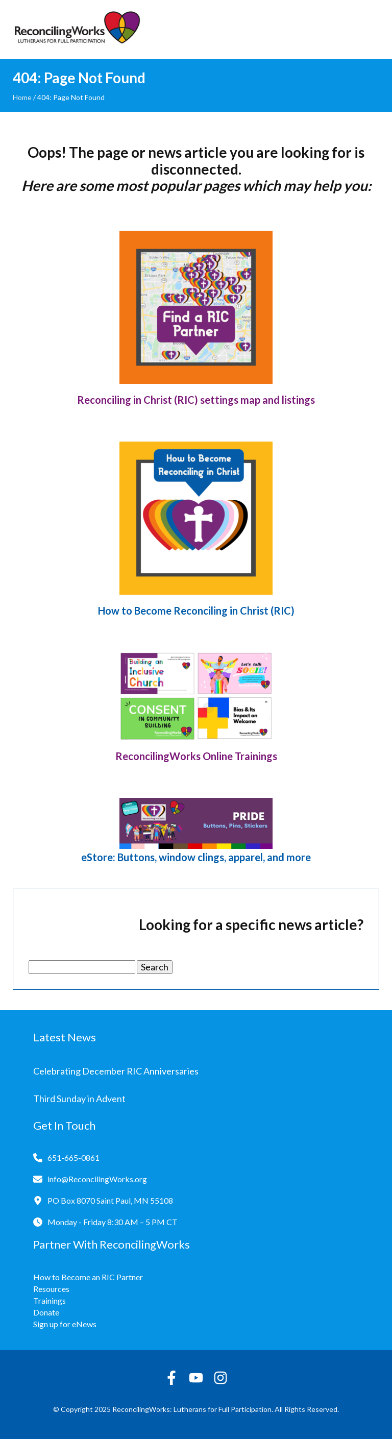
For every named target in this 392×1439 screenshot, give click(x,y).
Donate (46, 1312)
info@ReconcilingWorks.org (97, 1179)
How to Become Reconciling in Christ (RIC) (196, 610)
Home (22, 97)
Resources (51, 1289)
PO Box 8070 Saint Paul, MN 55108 (110, 1200)
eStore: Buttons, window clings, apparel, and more (196, 857)
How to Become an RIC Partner (88, 1277)
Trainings (49, 1300)
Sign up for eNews (64, 1324)
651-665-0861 (73, 1157)
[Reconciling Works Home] (76, 29)
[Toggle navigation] (371, 30)
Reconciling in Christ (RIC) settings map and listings (196, 400)
